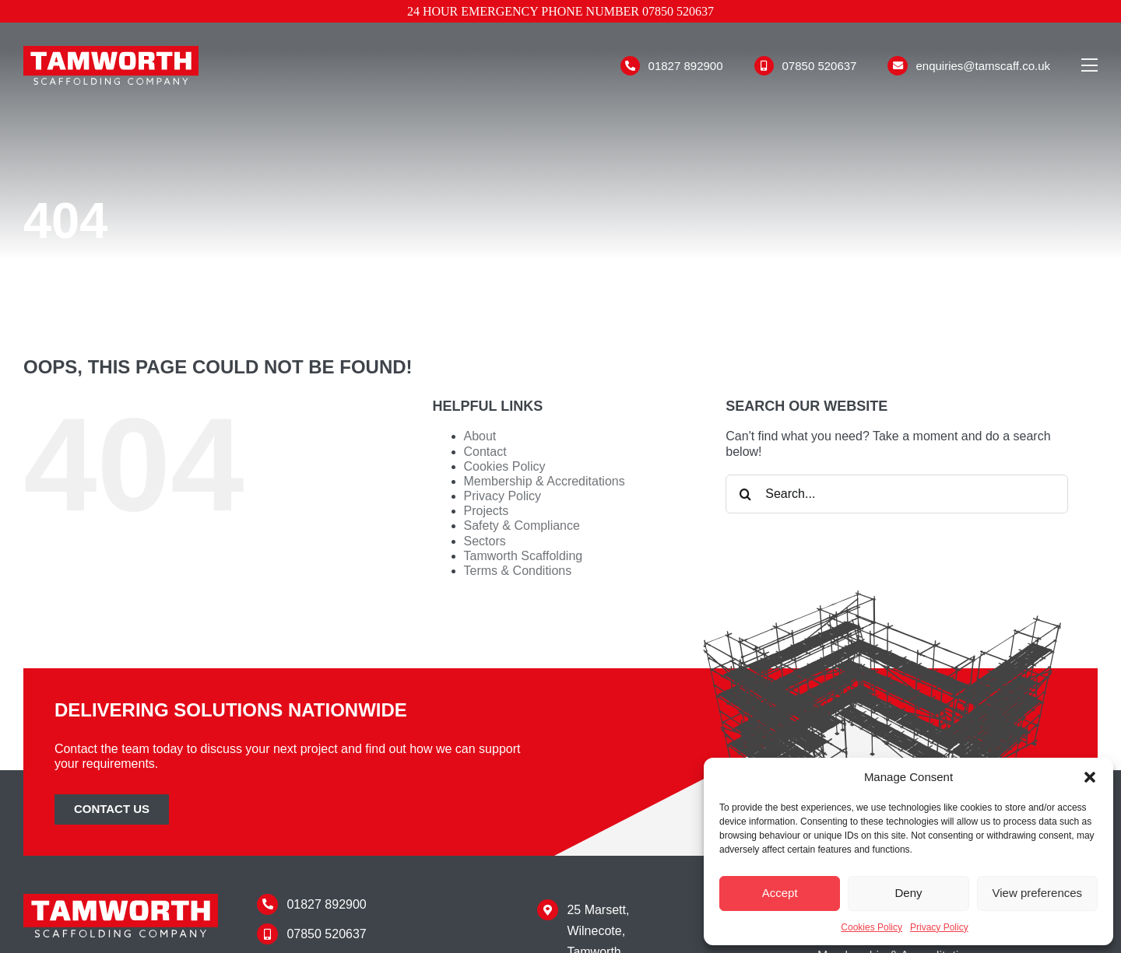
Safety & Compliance (522, 525)
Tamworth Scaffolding (523, 555)
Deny (908, 892)
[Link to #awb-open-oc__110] (1089, 65)
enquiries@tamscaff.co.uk (982, 65)
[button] (1090, 777)
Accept (780, 892)
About (480, 436)
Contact (485, 451)
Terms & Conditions (518, 570)
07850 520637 (819, 65)
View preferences (1038, 892)
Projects (486, 510)
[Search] (745, 494)
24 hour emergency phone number (560, 11)
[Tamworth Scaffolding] (111, 51)
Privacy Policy (939, 927)
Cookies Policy (871, 927)
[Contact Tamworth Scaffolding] (111, 809)
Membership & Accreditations (544, 481)
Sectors (485, 541)
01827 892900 (685, 65)
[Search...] (897, 494)
